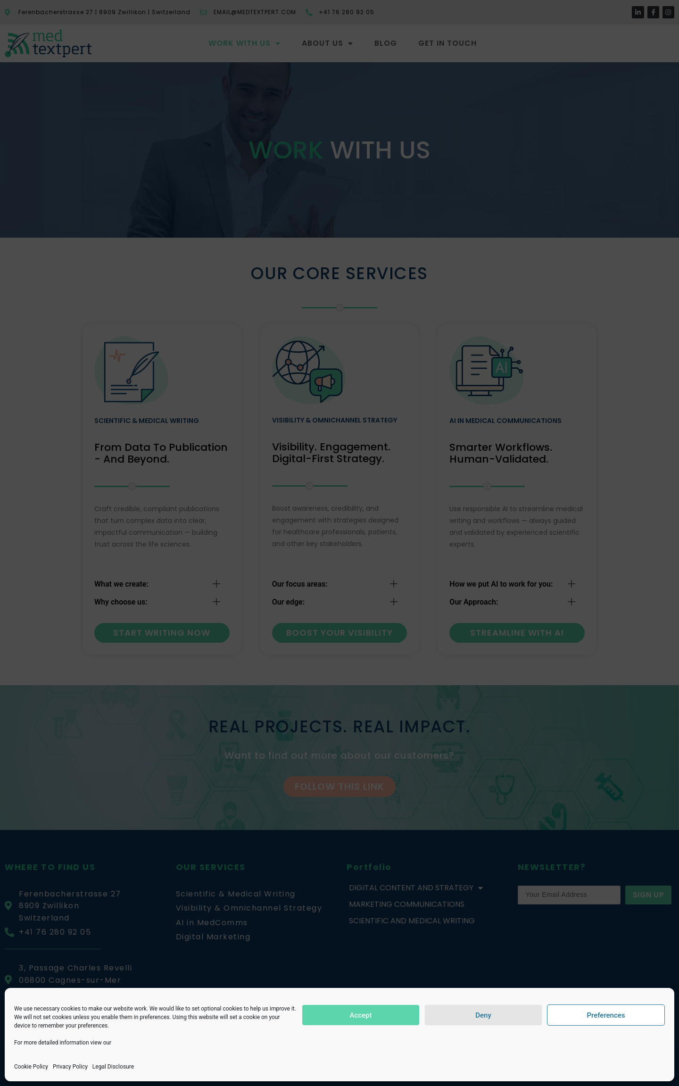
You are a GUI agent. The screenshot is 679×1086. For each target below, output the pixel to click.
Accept (360, 1015)
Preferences (606, 1015)
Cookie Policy (31, 1066)
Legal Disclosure (113, 1066)
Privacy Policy (70, 1066)
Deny (483, 1015)
